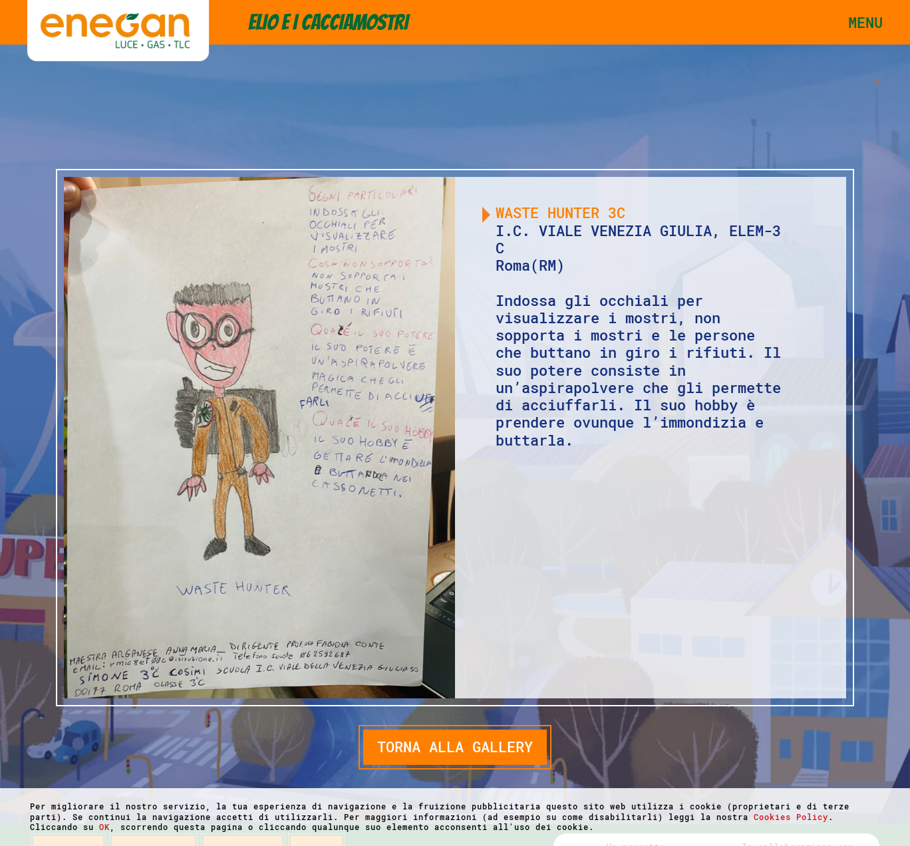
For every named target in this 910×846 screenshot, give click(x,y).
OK (104, 826)
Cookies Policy (791, 816)
